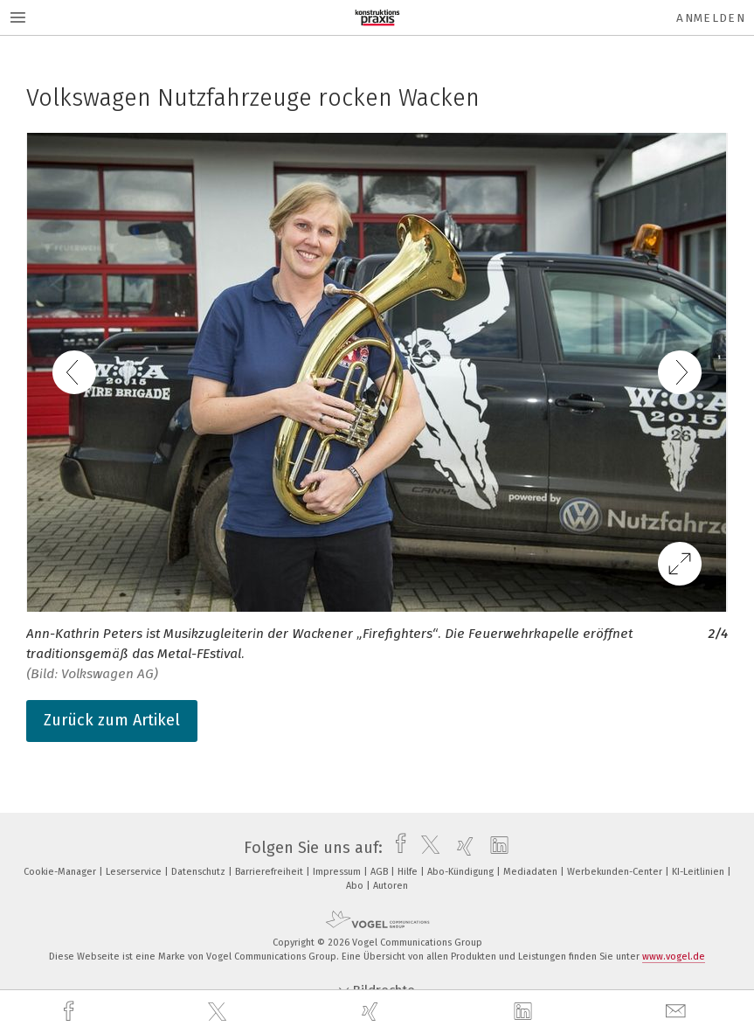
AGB (380, 871)
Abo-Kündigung (461, 871)
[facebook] (71, 1011)
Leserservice (135, 871)
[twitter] (219, 1012)
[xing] (372, 1012)
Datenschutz (199, 871)
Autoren (390, 885)
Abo (356, 885)
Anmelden (710, 17)
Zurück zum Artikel (112, 720)
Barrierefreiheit (270, 871)
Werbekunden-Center (616, 871)
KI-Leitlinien (699, 871)
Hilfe (409, 871)
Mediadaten (531, 871)
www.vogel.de (673, 956)
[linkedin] (525, 1012)
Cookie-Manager (61, 871)
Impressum (338, 871)
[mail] (678, 1011)
